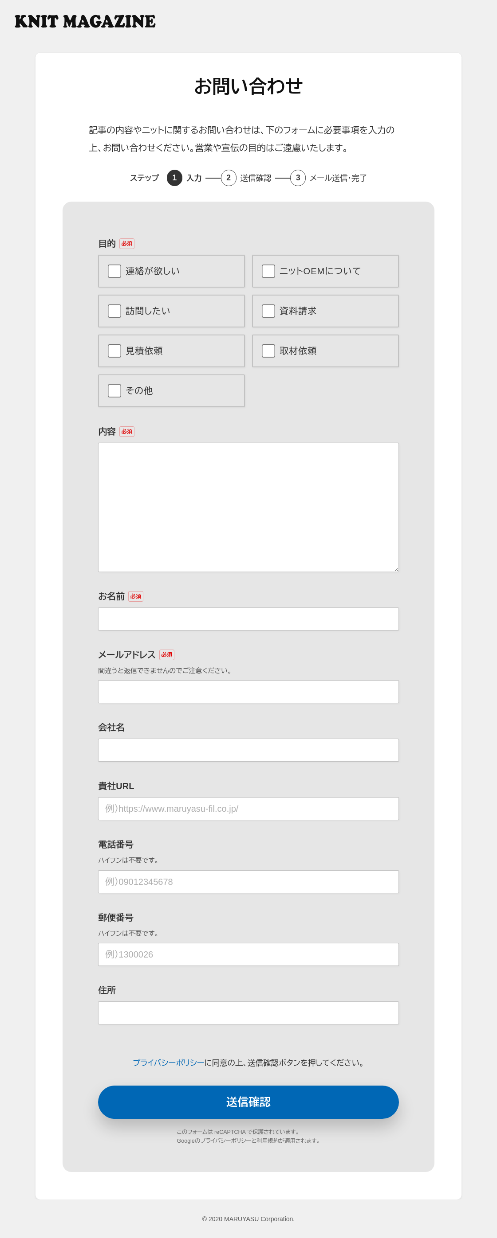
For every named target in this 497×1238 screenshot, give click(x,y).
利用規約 (267, 1141)
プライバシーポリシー (168, 1063)
